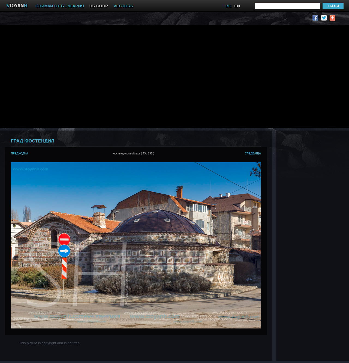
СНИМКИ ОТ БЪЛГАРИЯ (59, 6)
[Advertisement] (51, 76)
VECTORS (123, 6)
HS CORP (98, 6)
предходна (19, 153)
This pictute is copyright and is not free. (49, 343)
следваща (253, 153)
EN (237, 6)
